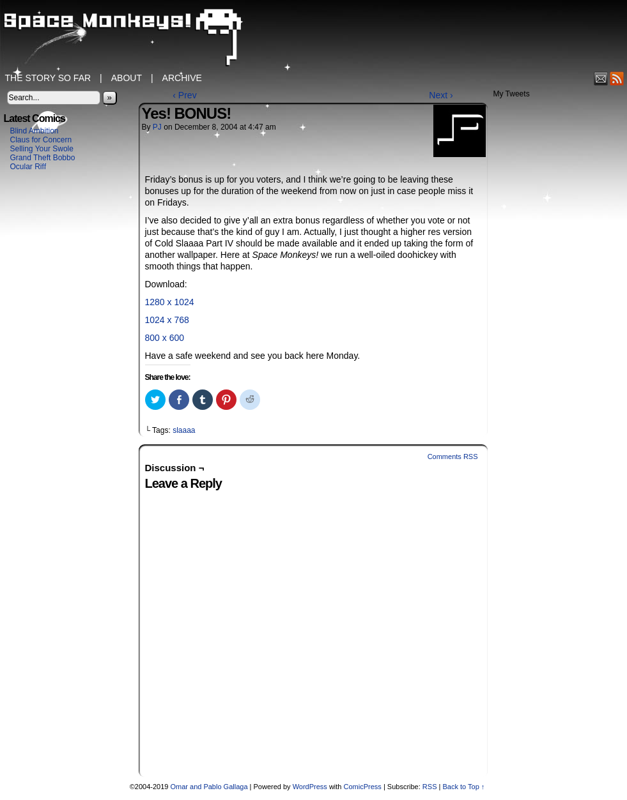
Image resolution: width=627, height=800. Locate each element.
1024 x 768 (167, 320)
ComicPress (363, 786)
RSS (617, 78)
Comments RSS (453, 456)
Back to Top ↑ (463, 786)
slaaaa (184, 430)
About (126, 78)
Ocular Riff (28, 166)
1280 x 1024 (169, 302)
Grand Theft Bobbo (42, 157)
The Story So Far (48, 78)
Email (601, 78)
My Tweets (511, 93)
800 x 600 (165, 338)
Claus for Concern (41, 139)
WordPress (310, 786)
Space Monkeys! (314, 38)
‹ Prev (184, 95)
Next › (441, 95)
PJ (157, 127)
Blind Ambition (34, 130)
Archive (182, 78)
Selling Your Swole (42, 148)
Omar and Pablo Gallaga (208, 786)
